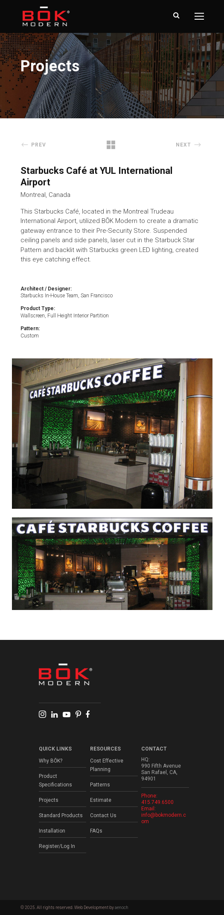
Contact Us (103, 815)
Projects (48, 800)
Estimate (100, 800)
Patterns (100, 785)
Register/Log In (57, 846)
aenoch (121, 907)
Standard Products (61, 815)
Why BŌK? (50, 761)
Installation (52, 831)
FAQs (96, 831)
